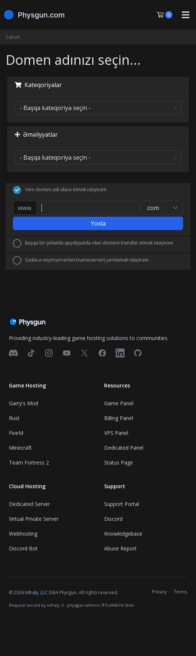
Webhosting (23, 533)
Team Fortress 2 (29, 462)
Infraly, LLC (36, 592)
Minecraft (20, 447)
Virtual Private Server (34, 518)
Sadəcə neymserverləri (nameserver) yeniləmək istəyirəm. (81, 260)
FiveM (16, 432)
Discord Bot (23, 548)
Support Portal (121, 503)
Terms (180, 592)
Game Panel (118, 403)
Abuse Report (120, 548)
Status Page (118, 462)
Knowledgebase (123, 533)
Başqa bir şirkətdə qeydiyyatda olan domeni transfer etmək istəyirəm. (93, 243)
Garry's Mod (23, 403)
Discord (113, 518)
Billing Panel (118, 418)
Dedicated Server (29, 503)
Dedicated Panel (123, 447)
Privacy (159, 592)
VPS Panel (116, 432)
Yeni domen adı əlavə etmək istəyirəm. (60, 190)
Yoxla (98, 223)
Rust (14, 418)
